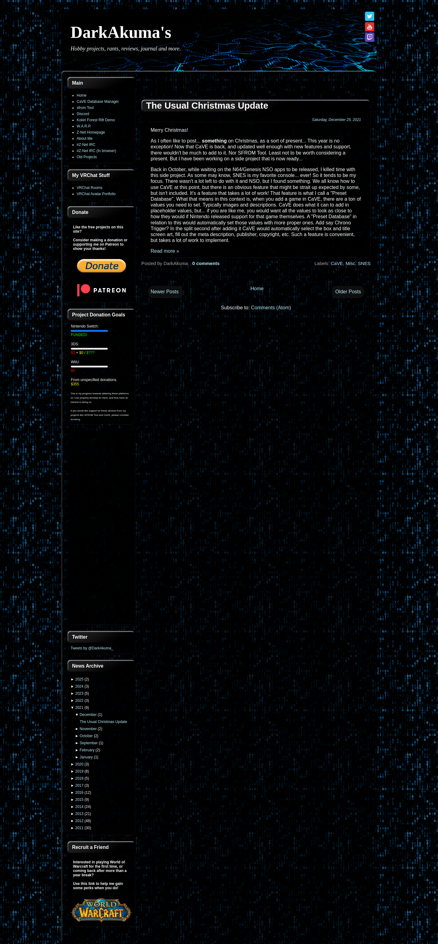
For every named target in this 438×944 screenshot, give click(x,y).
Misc (350, 263)
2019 (79, 771)
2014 (79, 807)
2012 (79, 821)
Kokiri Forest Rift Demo (96, 120)
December (88, 715)
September (89, 743)
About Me (84, 138)
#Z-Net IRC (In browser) (96, 151)
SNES (364, 263)
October (86, 736)
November (88, 729)
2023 (79, 693)
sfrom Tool (85, 108)
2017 (79, 785)
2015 (79, 799)
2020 (79, 764)
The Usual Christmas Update (103, 722)
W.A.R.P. (84, 126)
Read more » (165, 251)
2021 (79, 707)
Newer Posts (165, 291)
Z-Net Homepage (91, 132)
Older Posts (348, 291)
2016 (79, 792)
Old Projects (87, 157)
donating (75, 419)
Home (82, 95)
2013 (79, 814)
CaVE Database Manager (98, 101)
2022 (79, 700)
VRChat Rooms (89, 188)
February (87, 750)
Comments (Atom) (271, 307)
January (86, 757)
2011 (79, 828)
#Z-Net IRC (86, 145)
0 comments (206, 263)
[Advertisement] (101, 528)
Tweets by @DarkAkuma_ (92, 648)
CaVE (337, 263)
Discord (83, 114)
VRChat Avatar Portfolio (96, 194)
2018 (79, 778)
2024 (79, 686)
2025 (79, 679)
